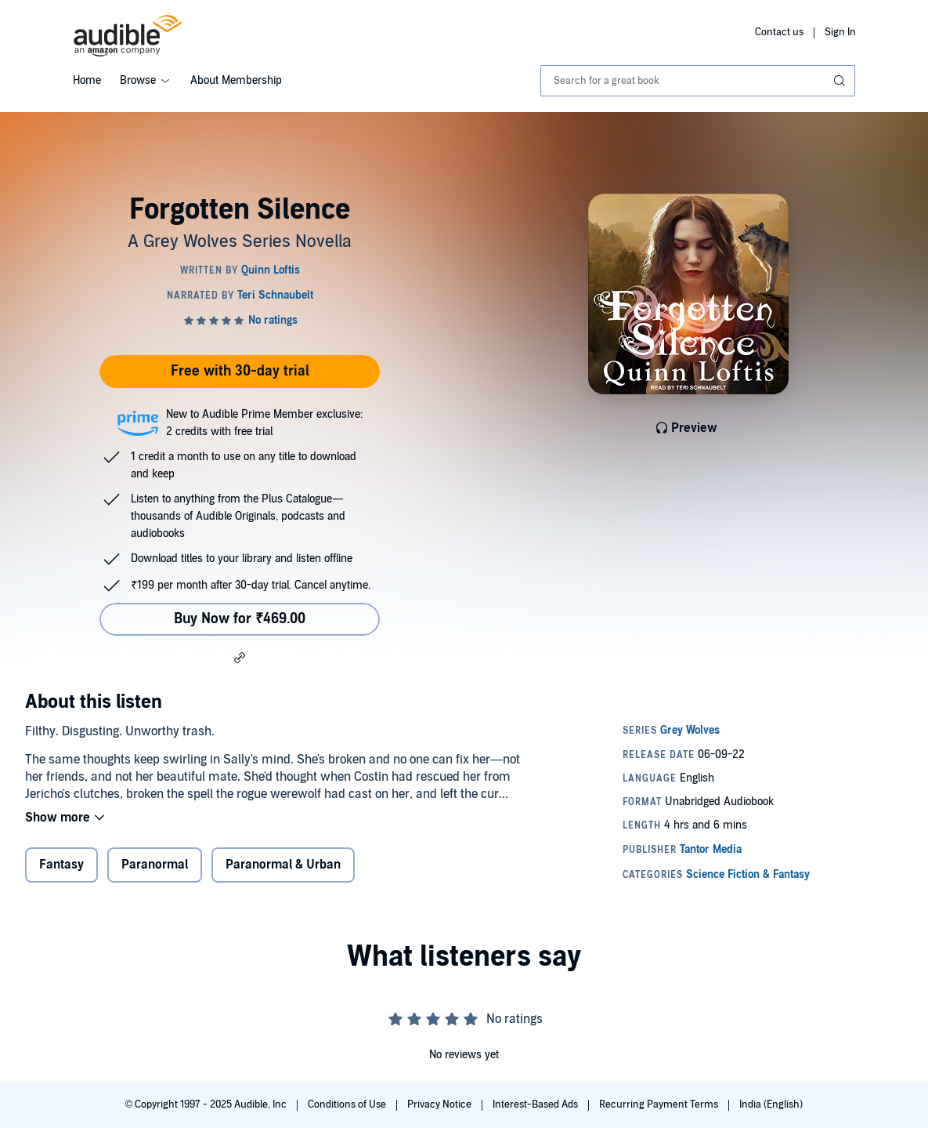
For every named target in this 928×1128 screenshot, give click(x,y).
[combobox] (698, 80)
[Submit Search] (841, 80)
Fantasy (61, 864)
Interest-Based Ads (536, 1104)
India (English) (771, 1104)
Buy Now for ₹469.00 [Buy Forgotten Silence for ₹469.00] (239, 619)
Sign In (840, 32)
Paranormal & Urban (283, 864)
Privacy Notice (440, 1104)
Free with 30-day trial (240, 371)
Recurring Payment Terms (659, 1104)
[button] (239, 656)
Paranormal (154, 864)
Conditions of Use (348, 1104)
